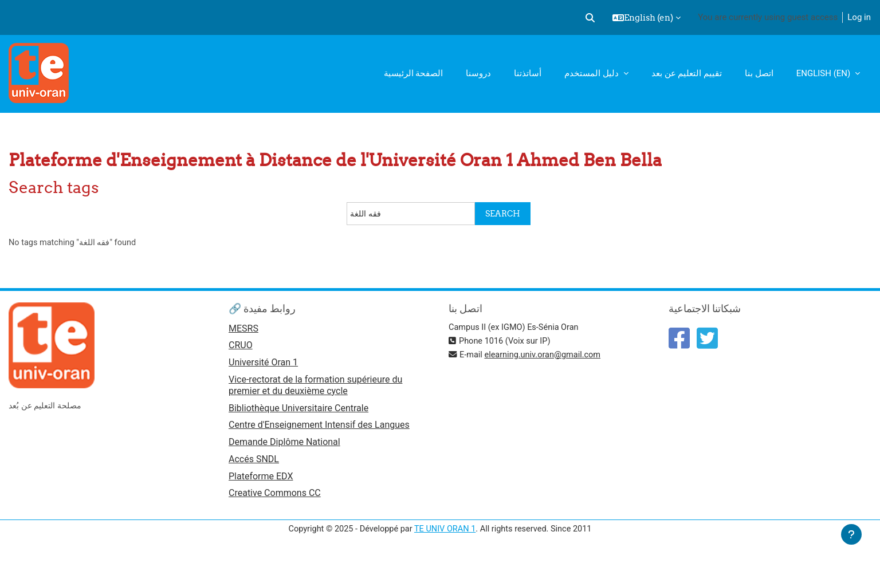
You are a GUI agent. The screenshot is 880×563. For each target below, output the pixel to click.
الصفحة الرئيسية (413, 73)
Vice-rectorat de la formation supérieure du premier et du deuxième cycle (315, 387)
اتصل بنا (759, 73)
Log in (859, 17)
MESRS (243, 329)
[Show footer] (851, 534)
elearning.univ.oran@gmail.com (546, 355)
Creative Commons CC (275, 497)
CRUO (241, 346)
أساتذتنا (527, 73)
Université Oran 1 (263, 364)
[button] (590, 17)
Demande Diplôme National (284, 444)
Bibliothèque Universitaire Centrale (298, 409)
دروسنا (478, 73)
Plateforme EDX (261, 479)
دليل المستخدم (592, 73)
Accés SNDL (254, 462)
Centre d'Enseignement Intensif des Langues (319, 427)
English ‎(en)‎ (824, 73)
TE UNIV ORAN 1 (445, 533)
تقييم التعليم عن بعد (686, 73)
